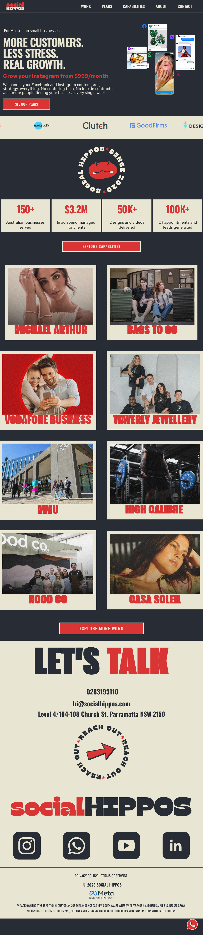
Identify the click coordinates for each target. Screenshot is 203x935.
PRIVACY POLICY (87, 875)
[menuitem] (89, 6)
